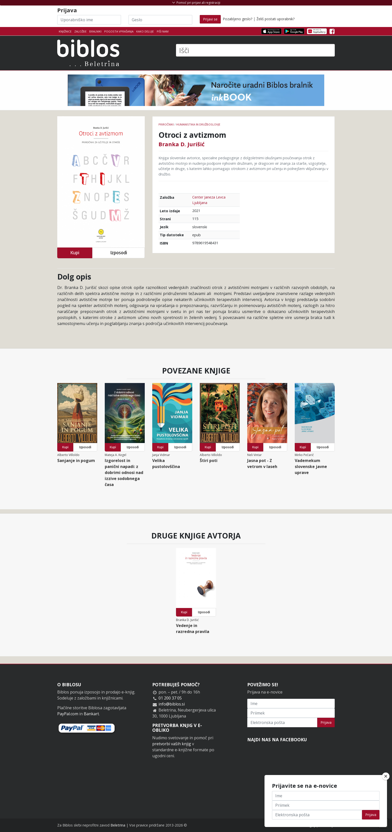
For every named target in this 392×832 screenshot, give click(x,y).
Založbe (80, 31)
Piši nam (162, 31)
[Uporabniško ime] (89, 19)
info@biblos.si (171, 704)
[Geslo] (160, 19)
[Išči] (255, 50)
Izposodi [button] (118, 253)
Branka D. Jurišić (181, 144)
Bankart (91, 713)
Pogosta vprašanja (119, 31)
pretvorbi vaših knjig (171, 743)
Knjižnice (65, 31)
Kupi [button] (74, 253)
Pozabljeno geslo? (237, 18)
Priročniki (166, 124)
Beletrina (117, 825)
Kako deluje (145, 31)
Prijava (326, 722)
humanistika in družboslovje (198, 124)
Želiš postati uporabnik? (275, 18)
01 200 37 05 (170, 698)
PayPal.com (67, 713)
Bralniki (95, 31)
